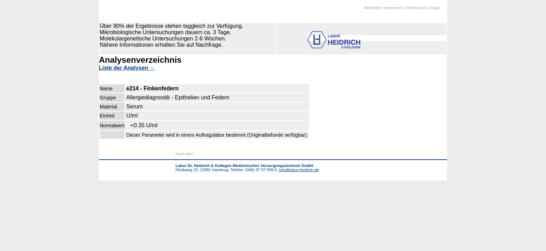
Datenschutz (416, 8)
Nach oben (184, 154)
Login (435, 8)
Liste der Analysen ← (127, 68)
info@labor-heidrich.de (299, 170)
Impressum (393, 8)
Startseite (372, 8)
